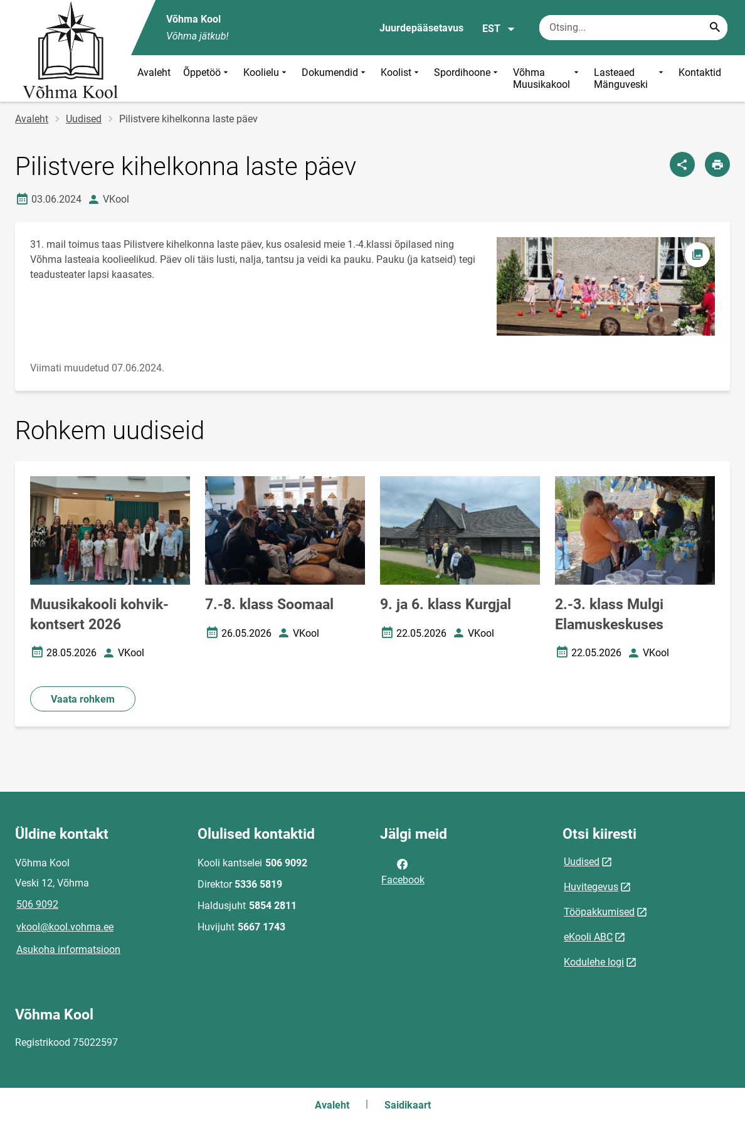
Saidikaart (407, 1105)
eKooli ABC (588, 937)
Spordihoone (467, 78)
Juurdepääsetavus (421, 28)
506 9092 (37, 904)
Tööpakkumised (599, 912)
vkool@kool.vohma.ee (65, 927)
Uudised (84, 119)
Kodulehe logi (594, 962)
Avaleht (154, 72)
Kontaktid (700, 72)
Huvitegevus (591, 887)
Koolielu (266, 78)
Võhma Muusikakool (547, 78)
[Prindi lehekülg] (717, 164)
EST (498, 28)
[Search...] (715, 27)
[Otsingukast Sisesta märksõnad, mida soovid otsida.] (633, 27)
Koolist (401, 78)
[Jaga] (682, 164)
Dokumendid (335, 78)
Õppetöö (207, 78)
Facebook (403, 871)
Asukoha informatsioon (68, 949)
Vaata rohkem (83, 699)
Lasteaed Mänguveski (630, 78)
